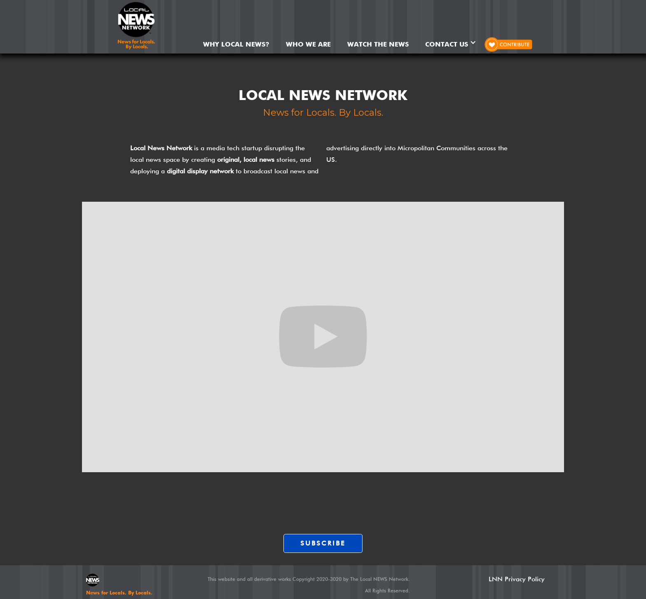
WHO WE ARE (308, 44)
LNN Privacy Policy (517, 579)
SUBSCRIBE (323, 543)
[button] (450, 42)
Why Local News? (236, 44)
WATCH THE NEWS (378, 44)
